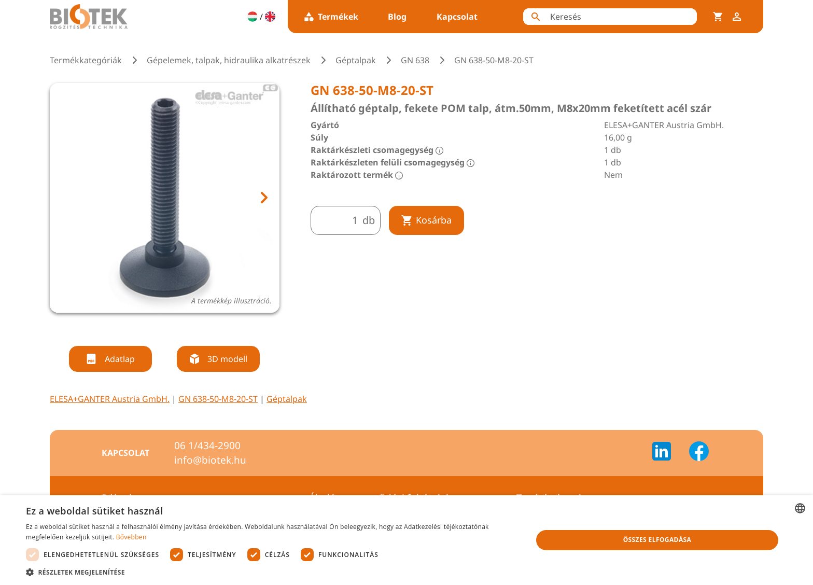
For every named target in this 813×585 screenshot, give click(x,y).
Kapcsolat (457, 16)
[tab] (155, 326)
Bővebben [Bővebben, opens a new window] (131, 537)
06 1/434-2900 (207, 445)
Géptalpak (355, 60)
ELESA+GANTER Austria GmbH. (110, 399)
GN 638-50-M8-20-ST (218, 399)
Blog (397, 16)
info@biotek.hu (210, 460)
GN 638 (415, 60)
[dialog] (406, 540)
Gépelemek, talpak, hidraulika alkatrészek (229, 60)
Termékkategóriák (86, 60)
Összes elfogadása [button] (657, 539)
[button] (271, 572)
